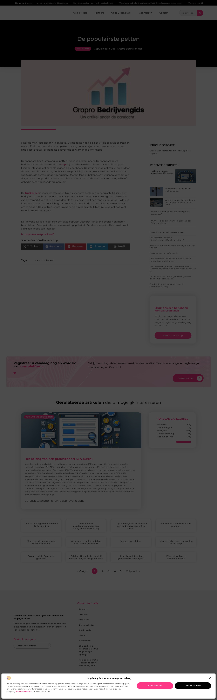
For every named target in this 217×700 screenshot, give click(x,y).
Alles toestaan (155, 685)
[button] (209, 678)
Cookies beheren (193, 685)
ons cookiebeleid (23, 691)
